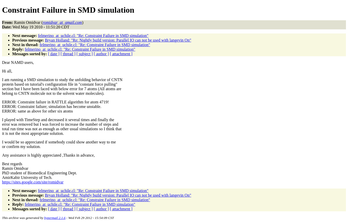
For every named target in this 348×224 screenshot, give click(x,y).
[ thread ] (67, 54)
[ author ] (101, 54)
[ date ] (53, 54)
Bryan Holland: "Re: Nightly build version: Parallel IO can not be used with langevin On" (118, 40)
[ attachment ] (121, 54)
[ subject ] (85, 54)
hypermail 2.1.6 (55, 218)
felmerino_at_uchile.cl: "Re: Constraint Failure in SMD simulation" (93, 35)
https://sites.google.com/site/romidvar (33, 182)
